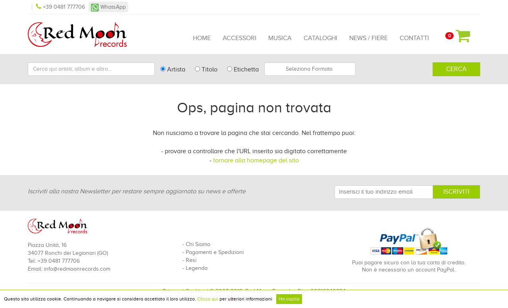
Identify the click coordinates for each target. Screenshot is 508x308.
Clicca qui (207, 299)
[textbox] (310, 69)
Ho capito (289, 299)
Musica (280, 38)
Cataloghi (320, 38)
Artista (172, 69)
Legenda (197, 268)
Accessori (239, 38)
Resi (191, 260)
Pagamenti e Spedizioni (215, 252)
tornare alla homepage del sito (256, 160)
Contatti (414, 38)
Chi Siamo (198, 244)
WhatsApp (108, 7)
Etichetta (243, 69)
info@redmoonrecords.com (77, 269)
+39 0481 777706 (61, 7)
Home (202, 38)
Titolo (206, 69)
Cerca (456, 69)
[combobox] (310, 69)
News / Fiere (368, 38)
